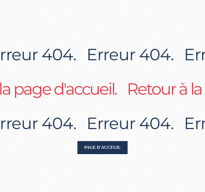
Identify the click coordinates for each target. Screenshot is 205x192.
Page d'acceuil (102, 147)
